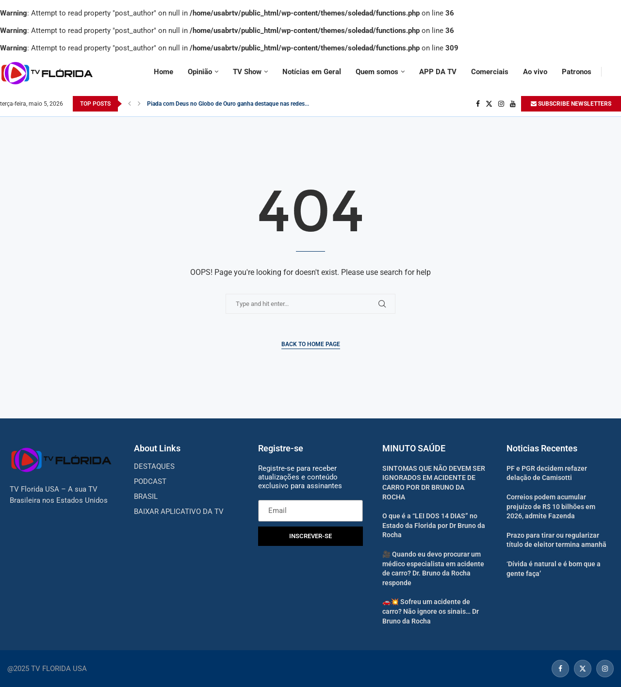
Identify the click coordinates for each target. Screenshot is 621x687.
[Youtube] (512, 104)
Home (163, 71)
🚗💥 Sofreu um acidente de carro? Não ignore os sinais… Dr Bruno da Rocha (430, 611)
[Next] (139, 104)
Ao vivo (535, 71)
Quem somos (377, 71)
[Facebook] (477, 104)
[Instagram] (501, 104)
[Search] (616, 72)
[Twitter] (489, 104)
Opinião (200, 71)
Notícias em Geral (311, 71)
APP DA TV (438, 71)
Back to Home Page (310, 344)
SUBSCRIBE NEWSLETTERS (571, 103)
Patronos (576, 71)
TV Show (247, 71)
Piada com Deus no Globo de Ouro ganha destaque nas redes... (228, 103)
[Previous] (129, 104)
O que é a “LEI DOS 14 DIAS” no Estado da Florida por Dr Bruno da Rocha (433, 525)
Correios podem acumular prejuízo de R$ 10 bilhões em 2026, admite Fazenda (551, 506)
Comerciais (489, 71)
